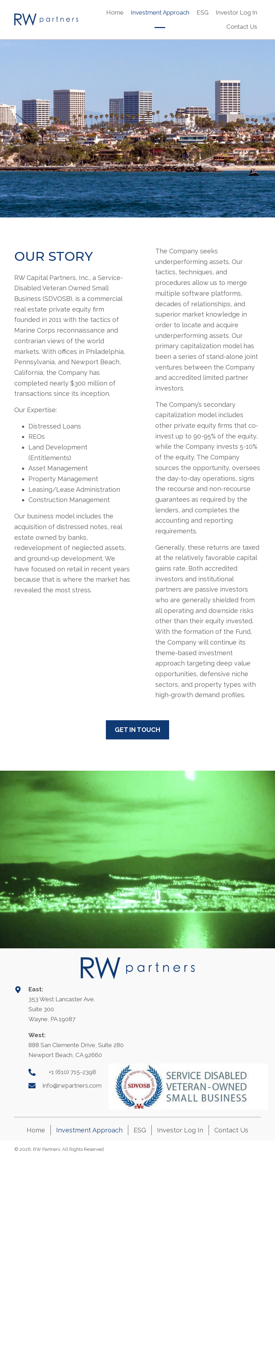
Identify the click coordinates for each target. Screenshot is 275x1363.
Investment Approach (89, 1130)
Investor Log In (180, 1130)
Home (36, 1130)
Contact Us (231, 1130)
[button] (137, 729)
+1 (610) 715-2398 (72, 1072)
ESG (140, 1130)
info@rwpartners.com (72, 1085)
